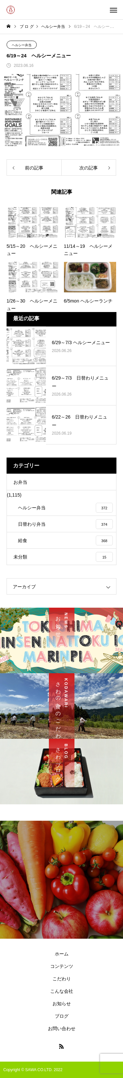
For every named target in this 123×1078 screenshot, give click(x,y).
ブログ (62, 1016)
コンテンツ (61, 966)
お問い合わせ (61, 1028)
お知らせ (61, 1003)
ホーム (62, 953)
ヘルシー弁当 (21, 45)
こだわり (61, 978)
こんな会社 (61, 991)
